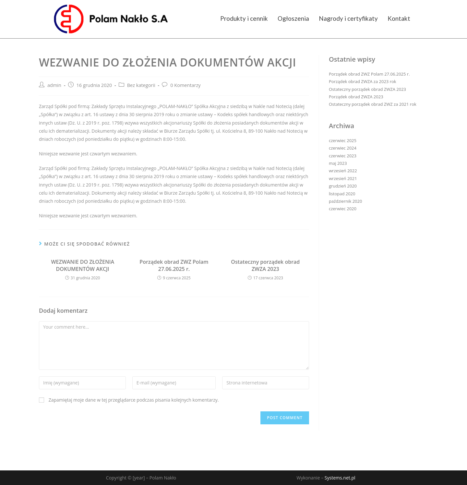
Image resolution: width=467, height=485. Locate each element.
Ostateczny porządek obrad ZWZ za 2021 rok (372, 104)
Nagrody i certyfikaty (348, 18)
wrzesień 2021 (343, 178)
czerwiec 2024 (342, 148)
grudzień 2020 (343, 186)
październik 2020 (345, 201)
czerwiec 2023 (342, 156)
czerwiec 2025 (342, 140)
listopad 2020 (342, 194)
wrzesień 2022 (343, 171)
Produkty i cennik (244, 18)
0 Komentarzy (185, 85)
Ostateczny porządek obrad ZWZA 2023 (265, 265)
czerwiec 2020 (342, 209)
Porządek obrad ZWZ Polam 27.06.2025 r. (173, 265)
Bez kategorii (141, 85)
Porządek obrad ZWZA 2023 (356, 97)
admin (54, 85)
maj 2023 (338, 163)
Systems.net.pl (340, 478)
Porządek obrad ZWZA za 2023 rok (362, 81)
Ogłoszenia (293, 18)
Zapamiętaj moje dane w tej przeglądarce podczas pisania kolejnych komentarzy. (134, 400)
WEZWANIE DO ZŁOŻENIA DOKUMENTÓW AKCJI (82, 265)
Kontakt (399, 18)
